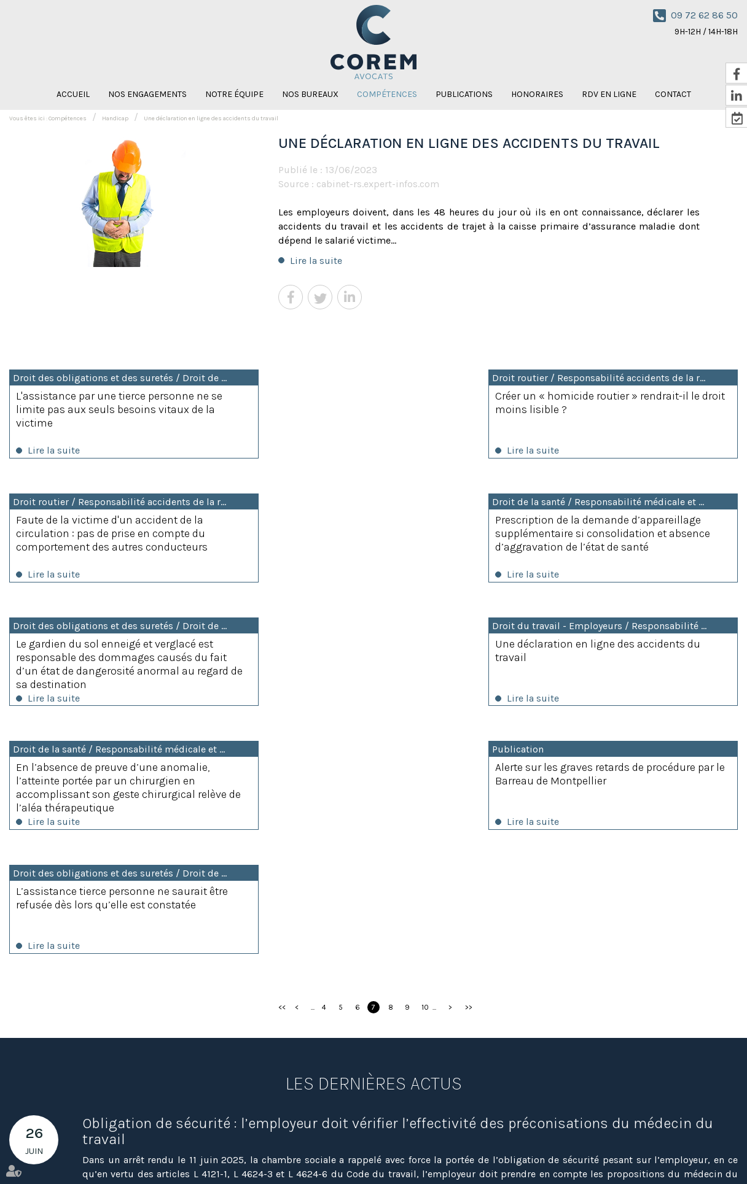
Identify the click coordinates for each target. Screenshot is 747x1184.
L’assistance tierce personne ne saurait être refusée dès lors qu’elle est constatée (623, 653)
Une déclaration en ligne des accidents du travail (211, 118)
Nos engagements (147, 94)
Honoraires (537, 94)
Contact (434, 1152)
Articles (708, 1152)
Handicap (115, 118)
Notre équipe (234, 94)
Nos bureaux (310, 94)
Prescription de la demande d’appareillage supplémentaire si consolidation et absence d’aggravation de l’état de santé (119, 534)
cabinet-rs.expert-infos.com (377, 184)
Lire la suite (316, 260)
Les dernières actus (374, 840)
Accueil (73, 94)
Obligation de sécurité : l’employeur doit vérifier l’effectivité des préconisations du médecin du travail (397, 887)
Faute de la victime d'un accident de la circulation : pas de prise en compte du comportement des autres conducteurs (619, 409)
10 (425, 763)
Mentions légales (657, 1152)
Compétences (387, 94)
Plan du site (600, 1152)
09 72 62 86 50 (704, 15)
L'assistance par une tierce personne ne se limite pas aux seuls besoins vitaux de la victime (119, 409)
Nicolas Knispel (482, 1152)
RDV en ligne (609, 94)
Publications (464, 94)
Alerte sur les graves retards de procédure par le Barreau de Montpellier (370, 653)
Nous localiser (326, 1110)
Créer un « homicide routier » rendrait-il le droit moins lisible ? (372, 402)
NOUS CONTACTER (693, 1076)
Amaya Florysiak (544, 1152)
